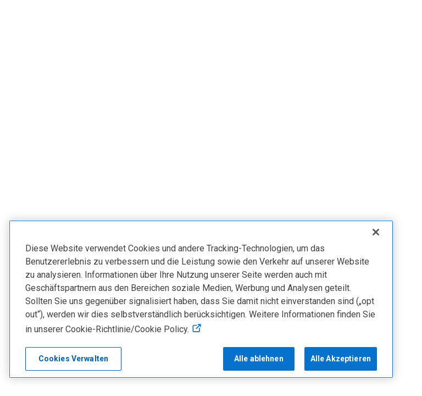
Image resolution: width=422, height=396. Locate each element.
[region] (201, 299)
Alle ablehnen (259, 358)
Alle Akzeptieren (340, 358)
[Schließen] (376, 232)
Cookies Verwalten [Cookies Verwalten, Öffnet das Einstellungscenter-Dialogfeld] (73, 358)
